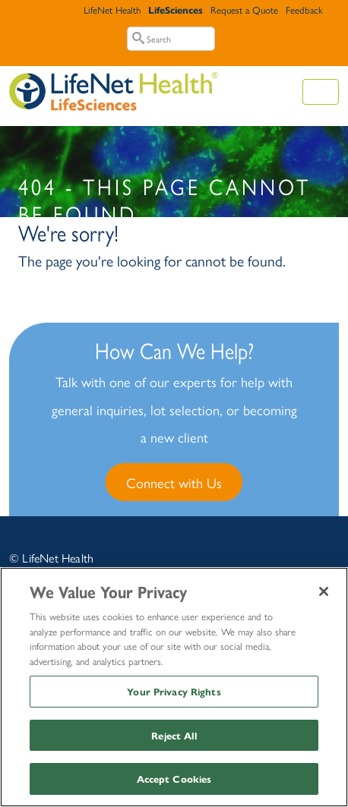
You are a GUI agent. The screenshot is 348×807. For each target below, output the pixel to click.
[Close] (323, 591)
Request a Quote (244, 9)
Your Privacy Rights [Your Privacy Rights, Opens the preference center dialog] (173, 691)
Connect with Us (174, 482)
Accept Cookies (174, 778)
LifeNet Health (112, 9)
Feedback (304, 9)
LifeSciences (175, 9)
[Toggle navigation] (320, 92)
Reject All (173, 735)
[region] (174, 687)
